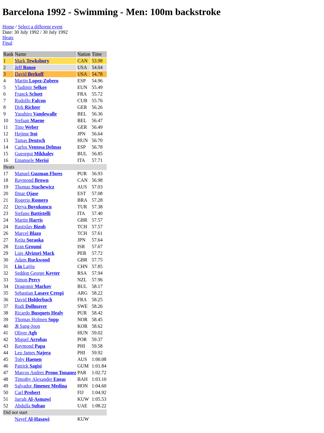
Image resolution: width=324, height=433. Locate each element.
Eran (28, 246)
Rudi (31, 306)
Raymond (32, 180)
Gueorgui (34, 153)
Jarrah (33, 399)
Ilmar (26, 193)
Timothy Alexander (40, 379)
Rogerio (31, 200)
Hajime (26, 133)
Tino (27, 127)
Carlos (38, 147)
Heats (7, 37)
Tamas (30, 140)
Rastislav (30, 226)
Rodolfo (30, 100)
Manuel (38, 173)
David (29, 74)
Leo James (33, 352)
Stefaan (29, 120)
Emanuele (32, 160)
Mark (32, 60)
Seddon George (37, 273)
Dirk (27, 107)
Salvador (41, 385)
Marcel (28, 233)
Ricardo (39, 312)
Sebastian (39, 293)
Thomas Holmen (37, 319)
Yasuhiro (36, 113)
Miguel (31, 339)
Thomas (34, 186)
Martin (37, 80)
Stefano (33, 213)
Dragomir (33, 286)
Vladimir (31, 87)
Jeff (25, 67)
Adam (32, 259)
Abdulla (30, 405)
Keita (29, 239)
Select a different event (40, 26)
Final (7, 43)
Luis (35, 253)
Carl (27, 392)
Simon (27, 279)
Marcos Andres (45, 372)
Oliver (26, 332)
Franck (29, 93)
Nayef (32, 419)
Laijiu (25, 266)
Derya (33, 206)
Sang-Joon (27, 326)
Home (8, 26)
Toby (28, 359)
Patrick (28, 365)
